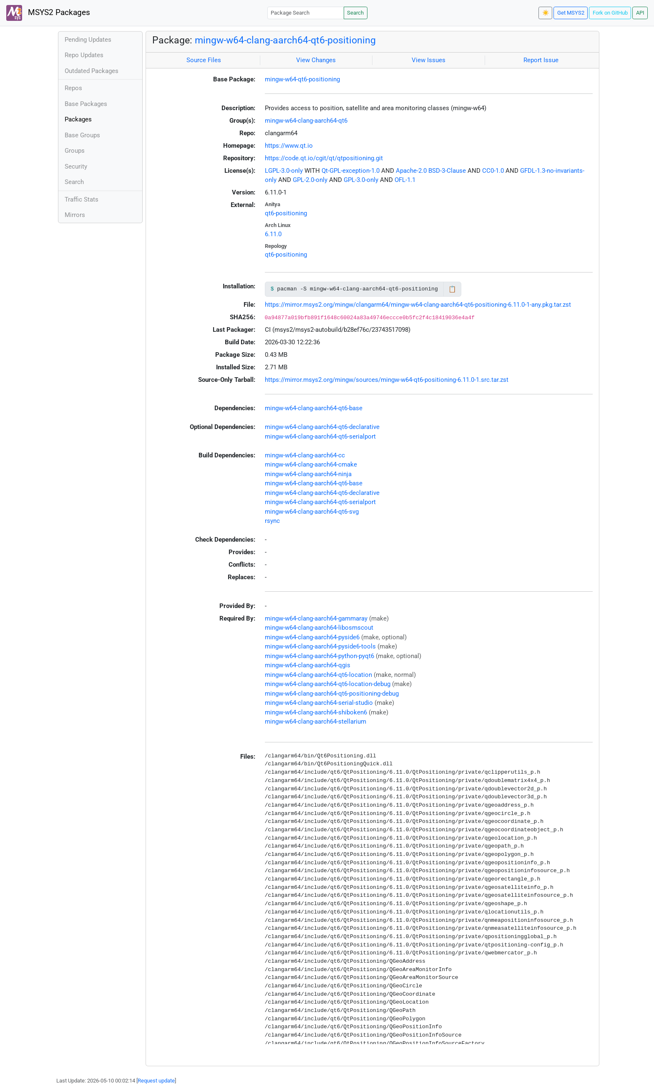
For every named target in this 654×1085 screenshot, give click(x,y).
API (640, 13)
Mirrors (75, 215)
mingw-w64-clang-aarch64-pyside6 (312, 637)
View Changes (316, 60)
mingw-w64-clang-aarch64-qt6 (306, 120)
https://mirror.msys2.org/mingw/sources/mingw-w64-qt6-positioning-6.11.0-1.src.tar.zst (386, 380)
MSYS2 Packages (48, 13)
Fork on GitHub (610, 13)
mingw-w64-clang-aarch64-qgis (307, 665)
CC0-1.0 (493, 170)
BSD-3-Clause (447, 170)
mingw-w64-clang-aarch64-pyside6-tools (320, 646)
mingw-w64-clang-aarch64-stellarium (315, 721)
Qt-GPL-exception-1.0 (351, 170)
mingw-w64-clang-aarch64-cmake (311, 464)
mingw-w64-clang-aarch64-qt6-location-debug (327, 684)
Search (355, 13)
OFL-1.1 (405, 180)
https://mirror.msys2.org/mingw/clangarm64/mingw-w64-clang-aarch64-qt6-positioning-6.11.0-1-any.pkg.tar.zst (418, 304)
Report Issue (540, 60)
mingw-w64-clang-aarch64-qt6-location (318, 675)
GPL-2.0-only (310, 180)
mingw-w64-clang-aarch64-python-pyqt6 (319, 656)
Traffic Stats (81, 199)
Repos (73, 88)
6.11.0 (273, 234)
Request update (156, 1080)
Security (76, 166)
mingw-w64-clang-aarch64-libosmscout (319, 627)
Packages (78, 119)
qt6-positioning (286, 213)
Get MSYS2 (570, 13)
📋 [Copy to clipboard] (452, 289)
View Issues (428, 60)
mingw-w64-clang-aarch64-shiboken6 (316, 712)
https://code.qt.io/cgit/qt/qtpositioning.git (324, 158)
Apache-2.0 (411, 170)
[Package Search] (305, 13)
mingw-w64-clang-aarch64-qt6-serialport (320, 436)
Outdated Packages (91, 71)
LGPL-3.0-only (284, 170)
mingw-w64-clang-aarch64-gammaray (316, 618)
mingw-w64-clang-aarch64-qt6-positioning (285, 40)
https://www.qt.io (289, 145)
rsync (272, 521)
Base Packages (86, 104)
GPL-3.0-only (361, 180)
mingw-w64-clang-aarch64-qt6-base (313, 408)
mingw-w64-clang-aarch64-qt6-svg (312, 511)
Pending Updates (88, 39)
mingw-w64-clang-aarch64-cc (305, 455)
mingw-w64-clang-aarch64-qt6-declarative (322, 427)
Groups (75, 150)
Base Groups (82, 135)
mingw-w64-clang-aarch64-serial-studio (319, 703)
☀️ (545, 13)
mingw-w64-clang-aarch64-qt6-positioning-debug (332, 693)
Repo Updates (84, 55)
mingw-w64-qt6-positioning (302, 79)
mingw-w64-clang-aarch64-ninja (308, 474)
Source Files (203, 60)
